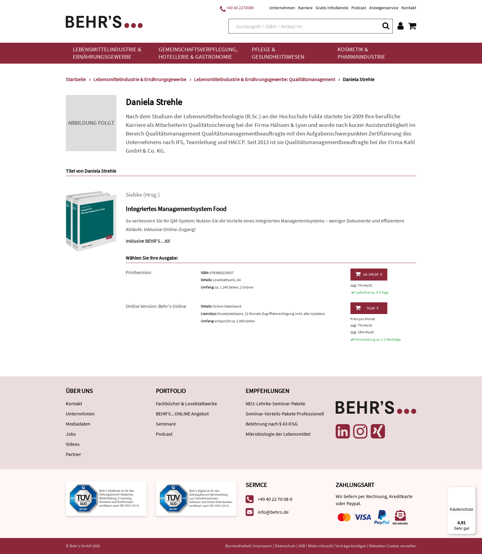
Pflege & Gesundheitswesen (278, 53)
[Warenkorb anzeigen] (412, 26)
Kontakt (408, 7)
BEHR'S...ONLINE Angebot (182, 414)
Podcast (358, 7)
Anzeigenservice (383, 7)
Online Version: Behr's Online (156, 306)
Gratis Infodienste (332, 7)
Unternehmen (282, 7)
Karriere (305, 7)
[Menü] (472, 490)
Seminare (166, 424)
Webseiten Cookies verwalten (392, 545)
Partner (73, 454)
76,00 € (366, 308)
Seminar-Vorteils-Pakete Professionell (285, 414)
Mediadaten (78, 424)
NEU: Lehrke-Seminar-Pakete (275, 403)
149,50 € (368, 274)
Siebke (134, 194)
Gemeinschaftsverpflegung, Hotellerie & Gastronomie (198, 53)
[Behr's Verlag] (104, 21)
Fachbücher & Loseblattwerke (186, 403)
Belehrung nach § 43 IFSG (272, 424)
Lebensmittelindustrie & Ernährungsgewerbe (107, 53)
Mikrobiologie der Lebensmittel (278, 434)
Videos (73, 444)
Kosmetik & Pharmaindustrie (361, 53)
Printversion (138, 272)
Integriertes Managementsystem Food (176, 209)
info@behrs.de (273, 512)
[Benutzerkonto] (400, 26)
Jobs (71, 434)
